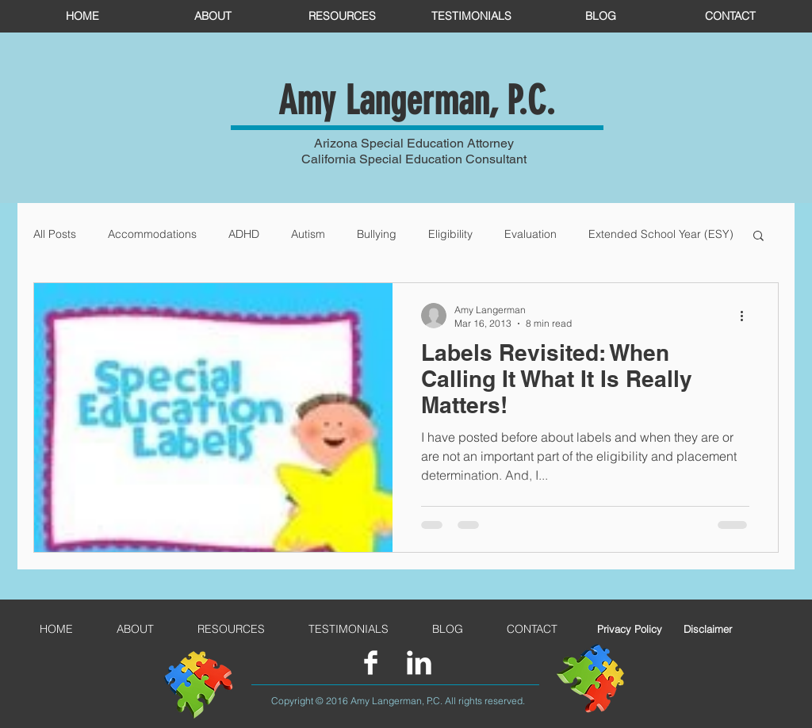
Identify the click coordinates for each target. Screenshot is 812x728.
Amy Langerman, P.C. (416, 101)
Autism (308, 234)
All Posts (54, 234)
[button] (758, 236)
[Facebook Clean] (370, 662)
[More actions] (746, 315)
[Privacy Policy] (629, 629)
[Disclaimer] (708, 629)
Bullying (376, 234)
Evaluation (530, 234)
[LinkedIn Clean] (419, 662)
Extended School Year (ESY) (660, 234)
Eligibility (450, 234)
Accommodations (152, 234)
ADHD (243, 234)
